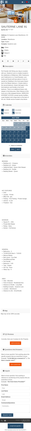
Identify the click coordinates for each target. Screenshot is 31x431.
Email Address (5, 397)
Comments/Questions (8, 403)
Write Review (15, 343)
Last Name (4, 391)
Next (18, 149)
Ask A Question (15, 364)
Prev (12, 149)
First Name (4, 385)
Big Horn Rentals (26, 420)
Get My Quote (15, 426)
